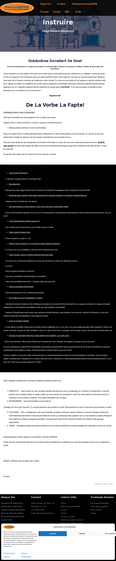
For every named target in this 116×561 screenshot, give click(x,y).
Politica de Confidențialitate (72, 523)
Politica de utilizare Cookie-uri (72, 520)
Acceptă (52, 534)
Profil (78, 11)
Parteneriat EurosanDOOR (84, 4)
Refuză (82, 534)
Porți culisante (96, 510)
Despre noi (45, 4)
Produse (61, 4)
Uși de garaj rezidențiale (100, 503)
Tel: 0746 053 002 (38, 510)
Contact (57, 11)
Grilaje (93, 513)
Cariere (63, 513)
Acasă (63, 503)
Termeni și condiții (68, 516)
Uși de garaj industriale (100, 506)
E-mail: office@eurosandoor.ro (43, 513)
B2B (67, 11)
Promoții (44, 11)
